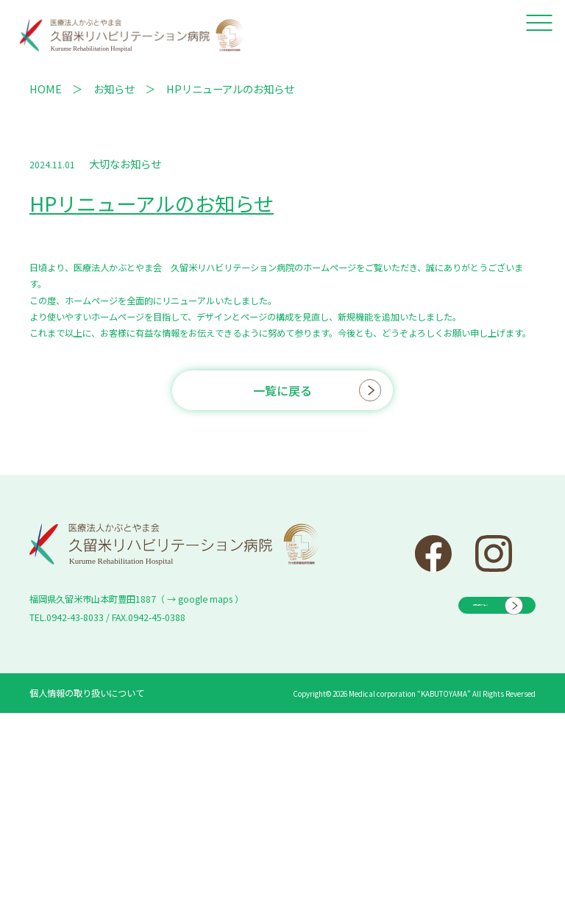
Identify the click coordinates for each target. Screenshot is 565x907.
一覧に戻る (282, 390)
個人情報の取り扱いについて (86, 693)
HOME (45, 88)
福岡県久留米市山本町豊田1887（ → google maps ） (136, 599)
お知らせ (114, 88)
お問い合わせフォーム (443, 602)
